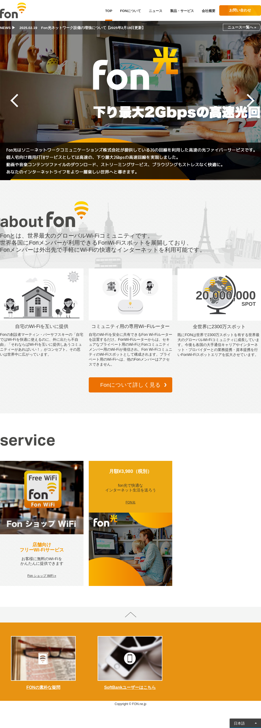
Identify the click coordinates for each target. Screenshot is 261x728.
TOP (108, 11)
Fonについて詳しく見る (130, 385)
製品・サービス (182, 11)
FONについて (130, 11)
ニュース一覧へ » (242, 27)
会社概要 (208, 11)
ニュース (155, 11)
